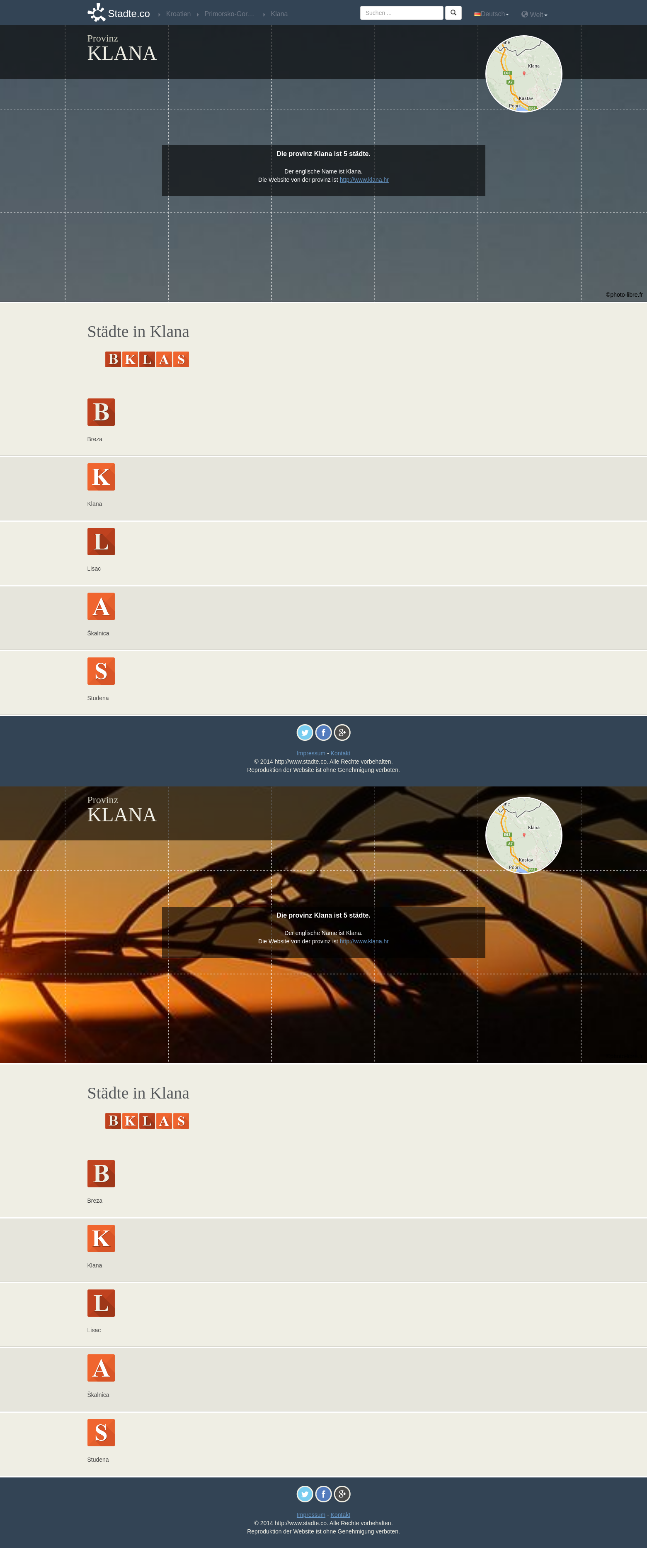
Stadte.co (129, 13)
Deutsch (491, 13)
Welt (534, 14)
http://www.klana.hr (364, 179)
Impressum (311, 753)
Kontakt (340, 753)
